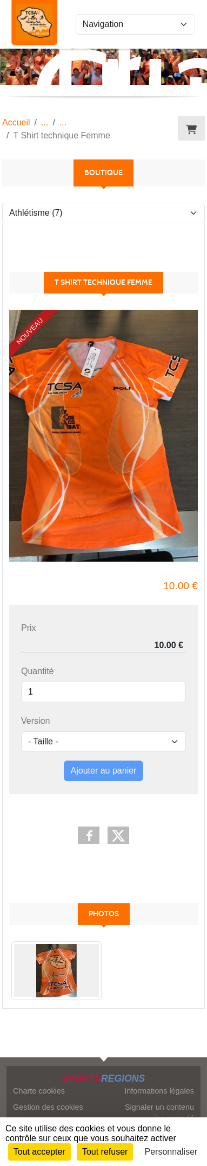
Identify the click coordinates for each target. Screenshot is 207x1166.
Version (35, 720)
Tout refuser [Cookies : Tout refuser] (105, 1151)
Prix (28, 627)
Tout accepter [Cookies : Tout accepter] (39, 1151)
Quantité (37, 671)
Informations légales (159, 1091)
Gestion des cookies (48, 1107)
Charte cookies (39, 1091)
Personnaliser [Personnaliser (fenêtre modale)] (171, 1151)
